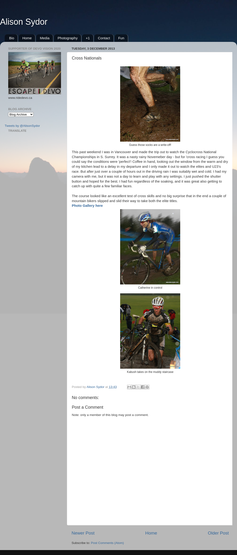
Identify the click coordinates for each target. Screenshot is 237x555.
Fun (121, 38)
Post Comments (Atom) (107, 543)
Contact (104, 38)
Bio (11, 38)
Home (27, 38)
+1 (88, 38)
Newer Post (83, 533)
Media (45, 38)
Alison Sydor (23, 22)
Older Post (218, 533)
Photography (68, 38)
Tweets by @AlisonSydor (22, 126)
